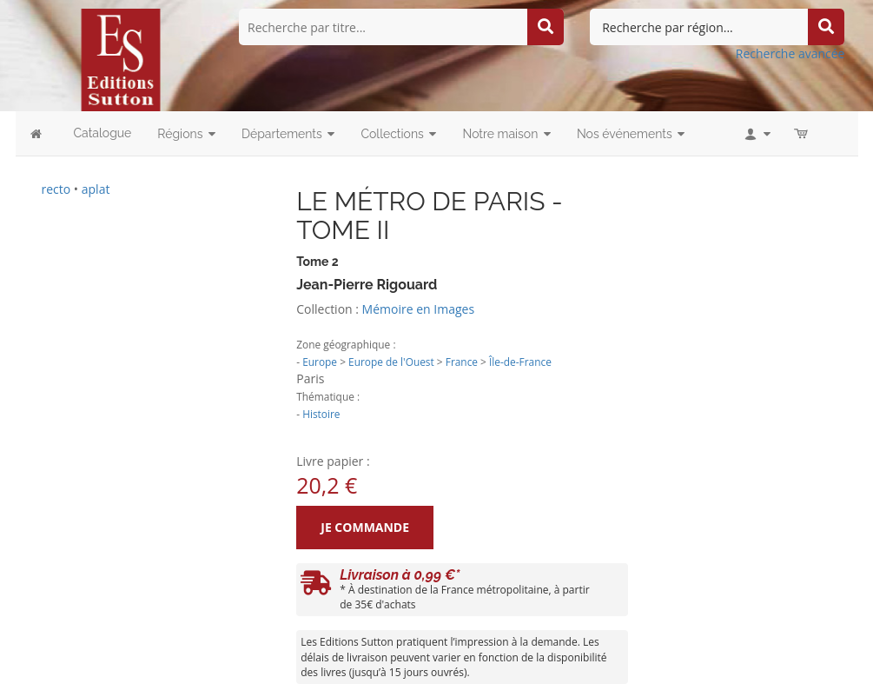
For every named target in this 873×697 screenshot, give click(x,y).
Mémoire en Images (418, 309)
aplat (96, 189)
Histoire (321, 414)
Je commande (365, 527)
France (462, 361)
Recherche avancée (790, 53)
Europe (319, 361)
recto (56, 189)
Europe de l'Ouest (391, 361)
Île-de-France (520, 361)
